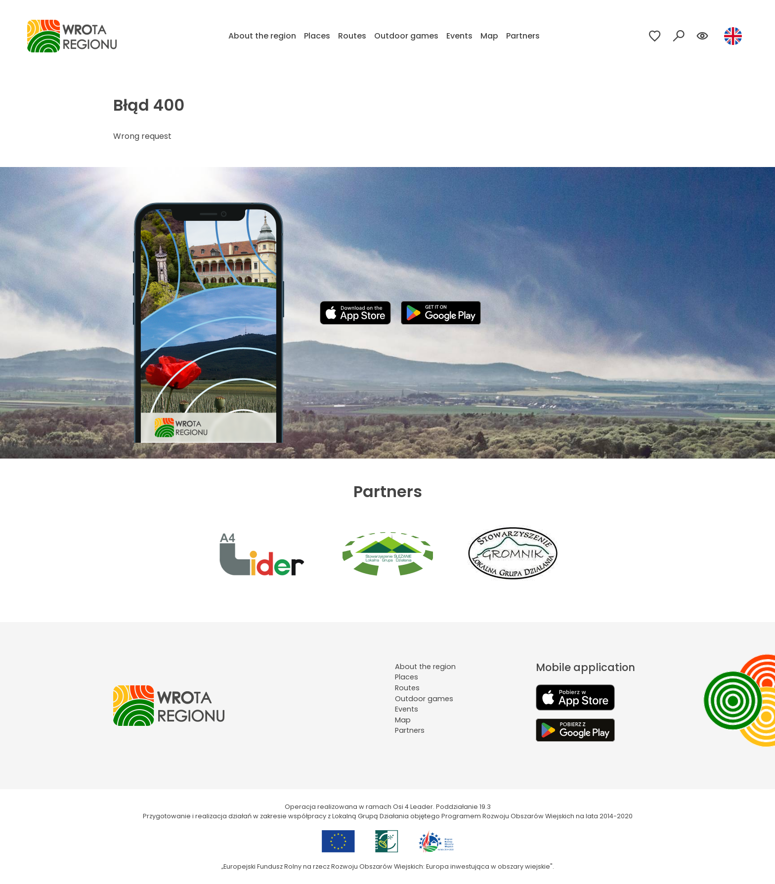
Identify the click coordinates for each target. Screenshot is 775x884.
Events (459, 36)
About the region (262, 36)
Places (317, 36)
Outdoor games (406, 36)
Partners (523, 36)
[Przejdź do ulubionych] (655, 36)
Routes (352, 36)
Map (489, 36)
